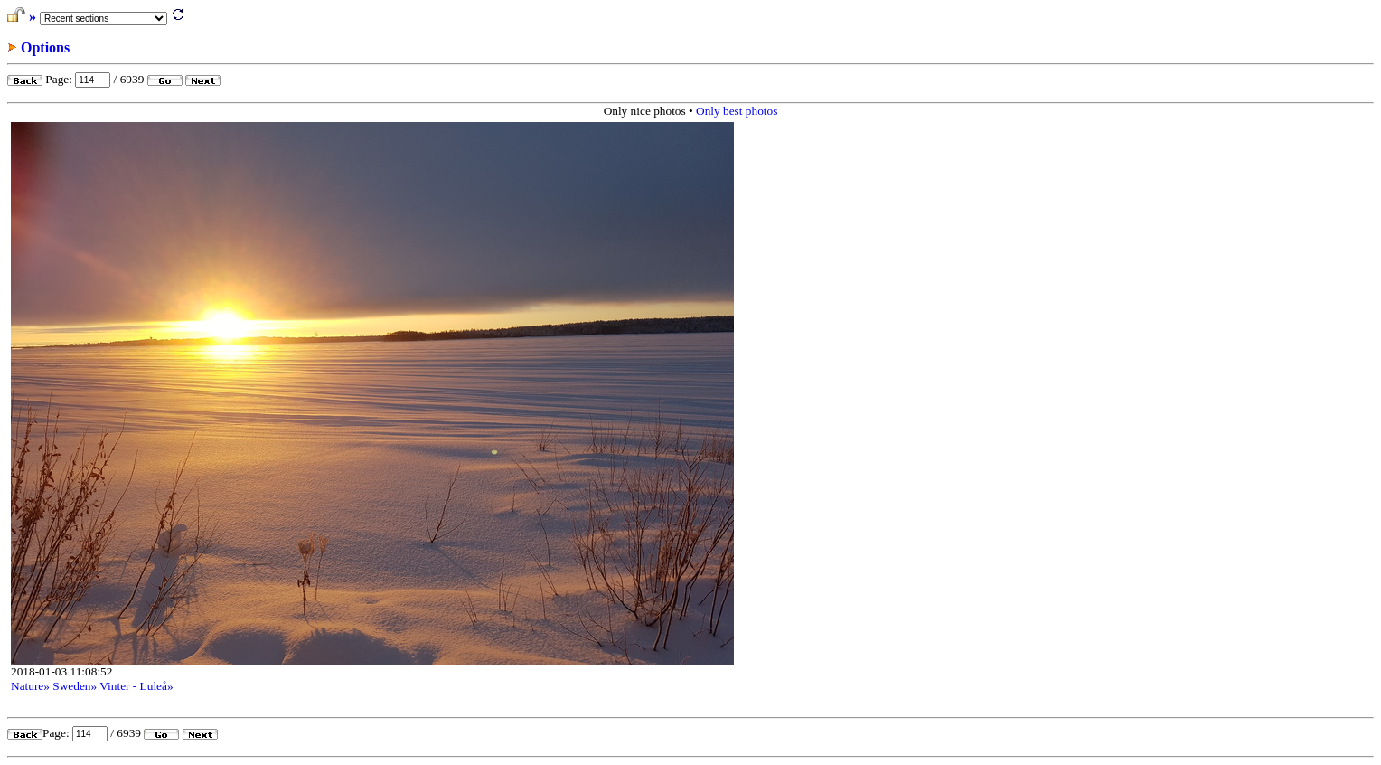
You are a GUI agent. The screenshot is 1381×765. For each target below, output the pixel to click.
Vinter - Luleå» (136, 686)
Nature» (30, 686)
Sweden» (74, 686)
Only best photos (736, 111)
